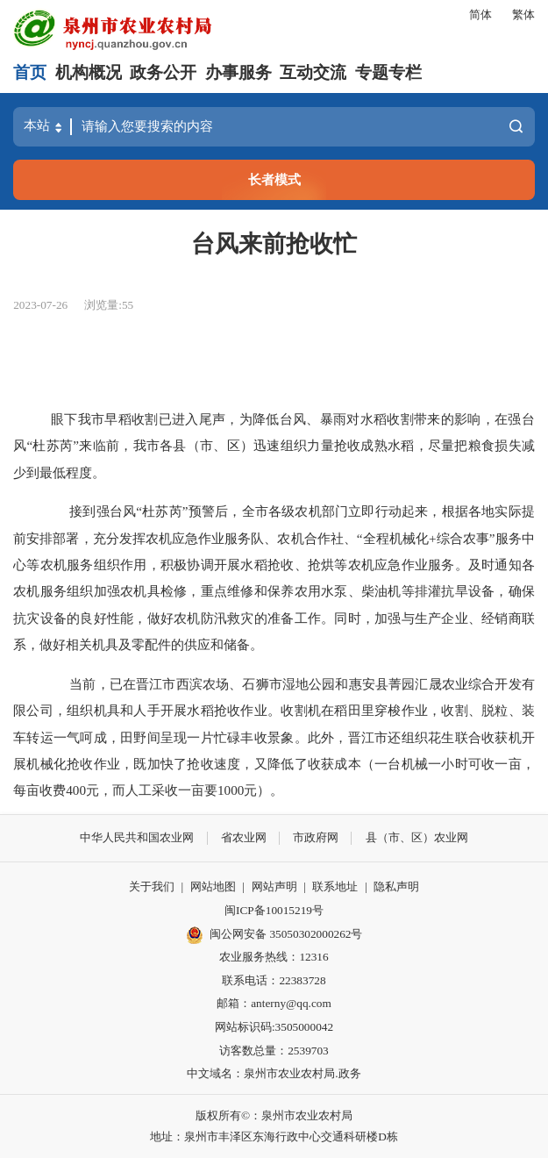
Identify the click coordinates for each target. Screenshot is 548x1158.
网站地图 (213, 886)
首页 (29, 72)
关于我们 (151, 886)
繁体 (523, 14)
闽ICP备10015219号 (274, 910)
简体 (480, 14)
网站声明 (274, 886)
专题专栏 (388, 72)
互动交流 (313, 72)
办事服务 (238, 72)
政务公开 (163, 72)
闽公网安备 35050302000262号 (274, 935)
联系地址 (335, 886)
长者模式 (274, 179)
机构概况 (88, 72)
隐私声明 (396, 886)
